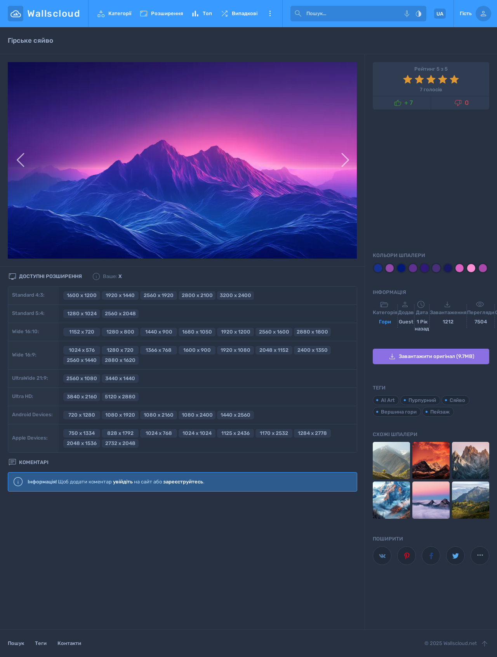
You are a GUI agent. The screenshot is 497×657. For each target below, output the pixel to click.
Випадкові (238, 13)
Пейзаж (440, 412)
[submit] (298, 13)
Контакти (69, 643)
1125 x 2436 (235, 433)
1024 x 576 (82, 350)
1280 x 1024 (82, 313)
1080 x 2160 (159, 415)
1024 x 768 (159, 433)
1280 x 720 (120, 350)
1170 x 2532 (274, 433)
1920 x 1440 (120, 295)
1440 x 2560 (235, 415)
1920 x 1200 (235, 332)
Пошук (16, 643)
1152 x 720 (81, 332)
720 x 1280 (81, 415)
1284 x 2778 (312, 433)
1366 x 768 (159, 350)
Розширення (161, 13)
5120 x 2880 (120, 397)
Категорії (113, 13)
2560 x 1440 (82, 360)
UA (439, 14)
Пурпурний (422, 400)
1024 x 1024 (197, 433)
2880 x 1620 (120, 360)
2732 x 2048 (120, 443)
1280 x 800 (120, 332)
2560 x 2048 (120, 313)
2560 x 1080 (81, 378)
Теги (41, 643)
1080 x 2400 (197, 415)
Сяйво (457, 400)
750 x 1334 (82, 433)
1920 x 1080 (235, 350)
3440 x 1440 (120, 378)
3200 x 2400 (235, 295)
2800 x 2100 (197, 295)
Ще (270, 13)
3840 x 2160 (82, 397)
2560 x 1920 (159, 295)
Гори (385, 322)
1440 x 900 (158, 332)
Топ (201, 13)
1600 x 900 (197, 350)
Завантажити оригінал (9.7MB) (431, 356)
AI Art (388, 400)
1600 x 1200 (82, 295)
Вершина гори (399, 412)
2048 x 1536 (82, 443)
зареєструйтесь (183, 482)
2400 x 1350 (312, 350)
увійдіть (123, 482)
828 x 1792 (120, 433)
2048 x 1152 (273, 350)
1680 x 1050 (197, 332)
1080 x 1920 (120, 415)
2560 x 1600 (274, 332)
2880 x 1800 (312, 332)
